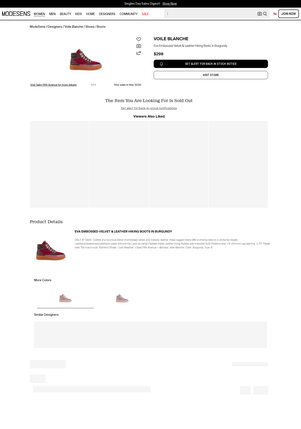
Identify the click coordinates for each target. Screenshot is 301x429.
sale (145, 14)
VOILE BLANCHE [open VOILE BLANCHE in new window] (171, 39)
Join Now (288, 13)
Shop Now (170, 3)
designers (107, 14)
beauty (65, 14)
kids (78, 14)
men (52, 14)
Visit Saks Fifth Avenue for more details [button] (53, 85)
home (90, 14)
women (39, 14)
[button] (85, 60)
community (129, 14)
